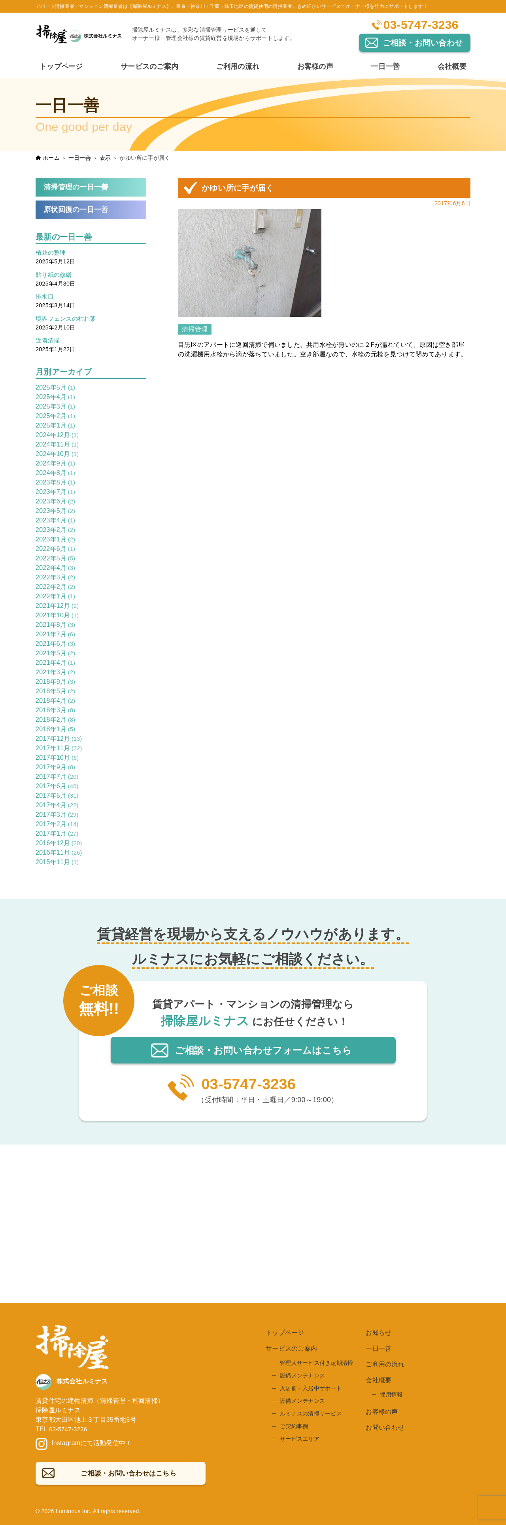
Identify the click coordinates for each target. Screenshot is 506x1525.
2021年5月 (55, 654)
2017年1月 (57, 835)
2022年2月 (55, 588)
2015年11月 (57, 863)
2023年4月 (55, 521)
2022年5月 (55, 559)
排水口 (45, 298)
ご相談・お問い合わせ (423, 42)
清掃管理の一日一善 (77, 187)
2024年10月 (57, 455)
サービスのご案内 (291, 1350)
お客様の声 (382, 1413)
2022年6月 (55, 550)
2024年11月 (57, 446)
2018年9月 (55, 683)
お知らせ (378, 1334)
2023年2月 (55, 531)
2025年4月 (55, 398)
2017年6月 (57, 787)
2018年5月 (55, 692)
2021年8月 (55, 626)
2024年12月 (57, 436)
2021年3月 (55, 673)
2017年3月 (57, 816)
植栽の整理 (52, 254)
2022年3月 (55, 578)
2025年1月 (55, 427)
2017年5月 (57, 797)
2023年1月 (55, 540)
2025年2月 (55, 417)
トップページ (285, 1334)
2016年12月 (59, 844)
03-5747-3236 (421, 24)
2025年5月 (55, 389)
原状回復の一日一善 (77, 210)
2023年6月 (55, 503)
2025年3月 (55, 408)
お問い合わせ (385, 1429)
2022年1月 (55, 597)
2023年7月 (55, 493)
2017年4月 (57, 806)
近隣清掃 (48, 342)
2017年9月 (55, 768)
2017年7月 (57, 778)
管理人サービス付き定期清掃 (316, 1364)
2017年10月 (57, 759)
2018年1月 (55, 730)
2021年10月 (57, 616)
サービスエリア (299, 1440)
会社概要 (378, 1381)
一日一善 (378, 1350)
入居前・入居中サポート (311, 1390)
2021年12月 (57, 607)
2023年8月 (55, 484)
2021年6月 (55, 645)
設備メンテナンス (302, 1377)
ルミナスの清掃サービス (311, 1415)
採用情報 (391, 1396)
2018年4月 (55, 702)
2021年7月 (55, 635)
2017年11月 (59, 749)
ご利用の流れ (385, 1365)
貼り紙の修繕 (55, 275)
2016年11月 (59, 854)
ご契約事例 (294, 1428)
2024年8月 (55, 474)
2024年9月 (55, 465)
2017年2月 (57, 825)
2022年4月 (55, 569)
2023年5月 (55, 512)
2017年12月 (59, 740)
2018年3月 (55, 711)
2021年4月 (55, 664)
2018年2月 (55, 721)
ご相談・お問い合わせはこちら (262, 1051)
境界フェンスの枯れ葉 (68, 319)
